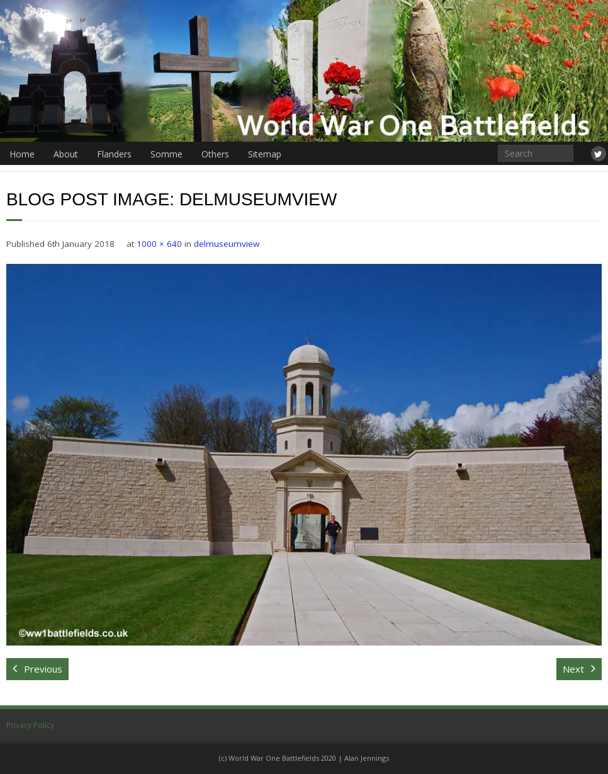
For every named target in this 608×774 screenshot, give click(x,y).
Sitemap (264, 154)
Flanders (114, 154)
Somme (166, 154)
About (65, 154)
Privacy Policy (30, 725)
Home (22, 154)
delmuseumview (226, 243)
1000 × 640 (159, 243)
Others (215, 154)
